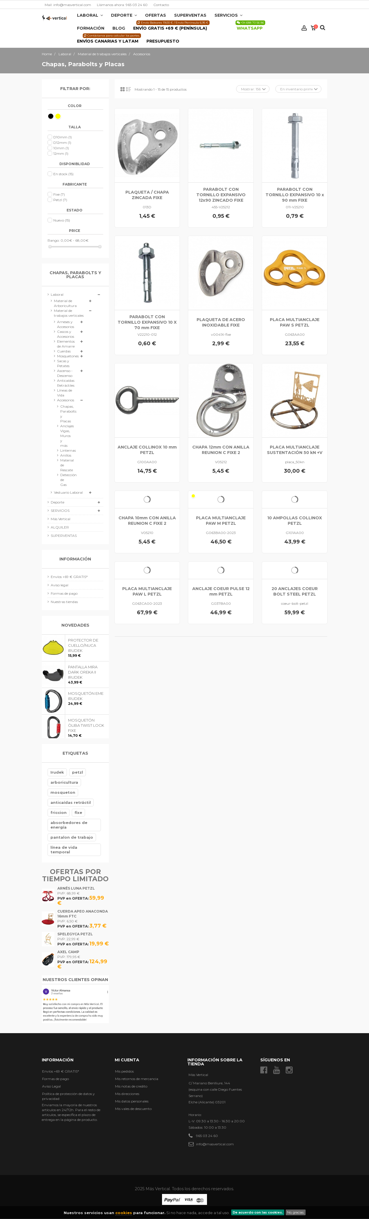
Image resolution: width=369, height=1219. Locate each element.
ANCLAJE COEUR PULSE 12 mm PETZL (221, 591)
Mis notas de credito (131, 1086)
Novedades (75, 625)
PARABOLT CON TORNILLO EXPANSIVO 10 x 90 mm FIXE (295, 195)
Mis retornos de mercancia (136, 1079)
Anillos (64, 455)
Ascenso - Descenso (65, 373)
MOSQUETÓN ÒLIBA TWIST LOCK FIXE (86, 725)
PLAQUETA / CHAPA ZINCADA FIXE (147, 195)
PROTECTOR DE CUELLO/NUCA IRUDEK (83, 645)
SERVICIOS (60, 510)
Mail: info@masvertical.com (68, 5)
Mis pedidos (124, 1071)
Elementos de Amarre (66, 343)
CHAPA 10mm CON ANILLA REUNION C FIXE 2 (147, 520)
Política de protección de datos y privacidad (68, 1096)
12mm (60, 153)
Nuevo (61, 220)
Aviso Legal (51, 1086)
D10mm (62, 137)
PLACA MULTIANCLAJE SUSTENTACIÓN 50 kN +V (294, 450)
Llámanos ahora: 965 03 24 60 (122, 5)
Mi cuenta (127, 1059)
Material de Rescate (64, 465)
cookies (123, 1212)
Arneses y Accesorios (65, 324)
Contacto (161, 5)
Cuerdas (64, 351)
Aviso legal (59, 585)
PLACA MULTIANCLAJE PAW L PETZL (147, 591)
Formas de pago (64, 593)
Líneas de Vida (64, 392)
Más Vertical (60, 519)
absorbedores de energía (68, 824)
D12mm (62, 142)
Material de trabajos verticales (69, 313)
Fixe (59, 194)
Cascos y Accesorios (65, 334)
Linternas (64, 450)
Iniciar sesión (304, 28)
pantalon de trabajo (71, 837)
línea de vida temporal (63, 849)
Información (75, 559)
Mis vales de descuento (133, 1109)
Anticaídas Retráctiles (65, 383)
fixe (78, 812)
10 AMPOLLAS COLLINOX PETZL (294, 520)
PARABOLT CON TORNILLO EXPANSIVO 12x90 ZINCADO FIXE (221, 195)
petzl (77, 772)
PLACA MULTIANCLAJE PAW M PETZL (221, 520)
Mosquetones (67, 356)
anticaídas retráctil (70, 802)
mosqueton (62, 792)
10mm (61, 148)
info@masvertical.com (215, 1144)
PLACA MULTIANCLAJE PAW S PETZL (294, 322)
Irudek (57, 772)
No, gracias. (295, 1212)
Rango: (54, 240)
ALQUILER (60, 527)
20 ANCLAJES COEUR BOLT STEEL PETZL (295, 591)
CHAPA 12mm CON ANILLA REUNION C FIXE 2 (220, 450)
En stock (63, 174)
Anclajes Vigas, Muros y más (64, 436)
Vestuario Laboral (68, 492)
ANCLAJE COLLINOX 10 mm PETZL (147, 450)
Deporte (57, 502)
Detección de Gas (64, 480)
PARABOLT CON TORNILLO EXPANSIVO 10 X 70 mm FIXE (147, 322)
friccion (58, 812)
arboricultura (64, 782)
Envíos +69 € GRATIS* (69, 577)
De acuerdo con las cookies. (258, 1212)
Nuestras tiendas (64, 602)
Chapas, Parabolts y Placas (64, 413)
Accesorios (65, 400)
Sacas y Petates (63, 363)
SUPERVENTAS (64, 535)
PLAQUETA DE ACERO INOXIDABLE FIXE (221, 322)
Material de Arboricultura (65, 303)
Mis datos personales (131, 1101)
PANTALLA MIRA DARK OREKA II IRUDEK (82, 672)
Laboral (57, 294)
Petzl (60, 200)
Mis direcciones (127, 1094)
